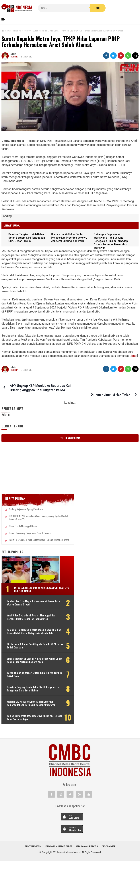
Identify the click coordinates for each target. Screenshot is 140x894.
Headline (14, 56)
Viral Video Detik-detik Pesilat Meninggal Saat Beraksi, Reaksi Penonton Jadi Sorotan (23, 628)
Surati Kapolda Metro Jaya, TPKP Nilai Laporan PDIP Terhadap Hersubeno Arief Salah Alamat (60, 41)
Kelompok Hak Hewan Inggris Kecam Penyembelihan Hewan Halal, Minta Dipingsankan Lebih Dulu (25, 646)
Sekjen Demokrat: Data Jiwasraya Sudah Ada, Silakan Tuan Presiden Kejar (24, 749)
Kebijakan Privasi (86, 879)
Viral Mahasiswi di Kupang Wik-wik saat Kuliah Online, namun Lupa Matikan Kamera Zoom (25, 678)
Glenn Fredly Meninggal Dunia (23, 529)
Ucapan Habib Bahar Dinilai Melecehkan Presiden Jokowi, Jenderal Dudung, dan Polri (70, 238)
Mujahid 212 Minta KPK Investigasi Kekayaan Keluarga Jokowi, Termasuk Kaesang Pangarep (25, 731)
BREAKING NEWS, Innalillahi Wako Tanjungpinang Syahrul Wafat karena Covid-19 (29, 519)
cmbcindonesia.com (69, 885)
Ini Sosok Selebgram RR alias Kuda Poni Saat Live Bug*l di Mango (33, 595)
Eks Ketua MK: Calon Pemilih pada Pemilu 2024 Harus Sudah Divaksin (25, 662)
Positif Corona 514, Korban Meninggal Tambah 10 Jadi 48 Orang (27, 545)
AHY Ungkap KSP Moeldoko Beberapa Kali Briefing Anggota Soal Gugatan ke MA (37, 390)
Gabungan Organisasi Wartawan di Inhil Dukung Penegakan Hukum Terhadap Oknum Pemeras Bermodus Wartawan (112, 241)
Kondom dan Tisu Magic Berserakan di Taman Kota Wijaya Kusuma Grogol (25, 611)
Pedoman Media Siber (58, 879)
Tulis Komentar (70, 438)
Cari (79, 8)
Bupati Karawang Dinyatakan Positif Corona (29, 536)
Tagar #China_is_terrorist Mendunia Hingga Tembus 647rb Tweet (24, 696)
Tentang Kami (33, 879)
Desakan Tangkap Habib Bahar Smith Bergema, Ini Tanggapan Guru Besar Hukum (28, 238)
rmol (134, 356)
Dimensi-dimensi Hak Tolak (111, 386)
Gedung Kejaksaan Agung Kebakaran (26, 509)
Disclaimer (109, 879)
